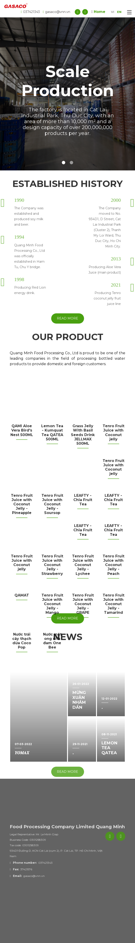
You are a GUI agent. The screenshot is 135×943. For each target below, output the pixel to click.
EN (119, 12)
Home (98, 12)
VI (112, 12)
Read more (67, 318)
